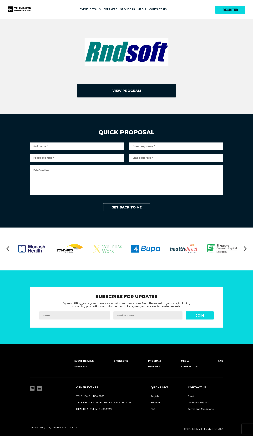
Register (230, 9)
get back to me (126, 207)
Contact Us (158, 9)
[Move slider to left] (7, 249)
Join (200, 315)
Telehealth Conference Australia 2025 (103, 402)
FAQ (220, 361)
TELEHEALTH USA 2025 (90, 396)
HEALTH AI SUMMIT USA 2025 (94, 409)
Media (142, 9)
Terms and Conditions (201, 409)
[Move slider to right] (245, 249)
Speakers (110, 9)
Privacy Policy (37, 427)
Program (154, 361)
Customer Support (198, 402)
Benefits (154, 366)
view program (126, 91)
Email (191, 396)
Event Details (90, 9)
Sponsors (127, 9)
